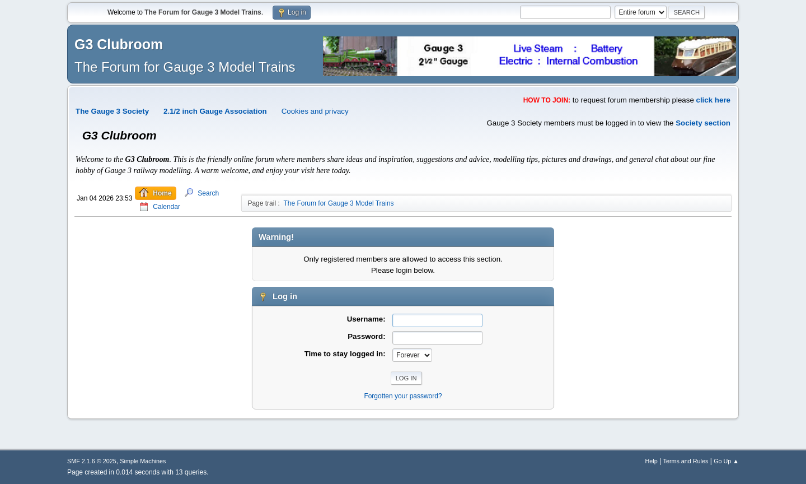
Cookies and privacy (315, 111)
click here (713, 100)
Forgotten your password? (403, 396)
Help (651, 461)
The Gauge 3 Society (112, 111)
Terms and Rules (686, 461)
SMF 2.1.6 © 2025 (91, 461)
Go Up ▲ (726, 461)
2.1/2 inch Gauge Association (215, 111)
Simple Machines (143, 461)
